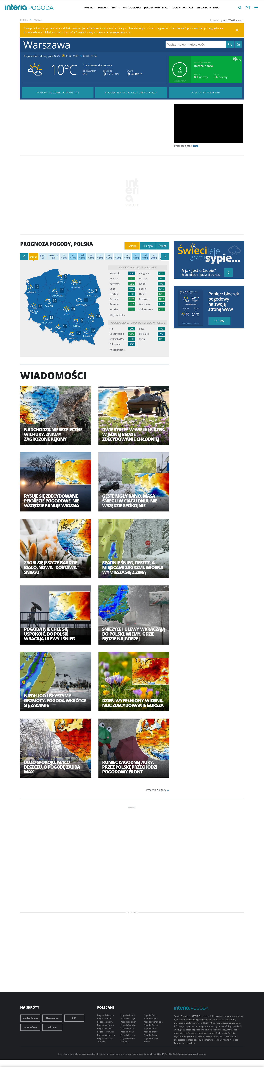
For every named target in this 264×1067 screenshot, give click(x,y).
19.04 (145, 256)
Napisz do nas (30, 1018)
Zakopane (115, 344)
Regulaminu (103, 1053)
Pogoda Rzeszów (105, 1021)
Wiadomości (132, 7)
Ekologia (124, 1041)
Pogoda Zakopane (105, 1015)
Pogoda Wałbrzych (106, 1035)
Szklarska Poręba (117, 339)
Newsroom (52, 1018)
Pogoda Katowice (105, 1031)
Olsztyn (114, 294)
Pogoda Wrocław (128, 1025)
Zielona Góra (146, 309)
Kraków (114, 278)
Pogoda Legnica (127, 1035)
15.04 (109, 256)
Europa (103, 7)
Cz (53, 256)
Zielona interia (208, 7)
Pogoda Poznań (104, 1028)
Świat (116, 7)
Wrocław (114, 309)
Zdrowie (101, 1041)
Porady (147, 1041)
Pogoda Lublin (127, 1028)
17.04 (127, 256)
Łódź (112, 288)
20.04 (154, 256)
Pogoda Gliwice (151, 1038)
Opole (142, 294)
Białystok (115, 273)
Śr (42, 256)
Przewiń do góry (156, 790)
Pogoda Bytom (127, 1038)
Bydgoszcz (145, 273)
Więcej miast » (117, 315)
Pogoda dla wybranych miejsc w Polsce (137, 322)
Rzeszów (143, 299)
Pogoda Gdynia (151, 1018)
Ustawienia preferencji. (120, 1053)
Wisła (142, 339)
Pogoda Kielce (150, 1015)
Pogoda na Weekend (205, 92)
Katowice (115, 283)
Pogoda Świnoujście (153, 1021)
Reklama (52, 1027)
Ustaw (218, 321)
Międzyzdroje (117, 333)
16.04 (118, 256)
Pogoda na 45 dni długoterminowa (131, 92)
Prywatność (137, 1053)
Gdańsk (143, 278)
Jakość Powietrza (156, 7)
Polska (89, 7)
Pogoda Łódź (150, 1028)
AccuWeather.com (233, 20)
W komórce (30, 1027)
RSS (74, 1018)
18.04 (136, 256)
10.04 (64, 256)
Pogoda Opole (150, 1035)
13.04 (91, 256)
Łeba (141, 328)
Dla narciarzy (183, 7)
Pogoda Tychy (127, 1031)
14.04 (100, 256)
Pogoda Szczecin (128, 1021)
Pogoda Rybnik (151, 1031)
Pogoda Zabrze (104, 1018)
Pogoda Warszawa (105, 1025)
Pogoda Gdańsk (127, 1015)
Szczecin (114, 304)
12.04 (82, 256)
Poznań (114, 299)
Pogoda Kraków (151, 1025)
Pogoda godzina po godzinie (57, 92)
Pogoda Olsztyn (127, 1018)
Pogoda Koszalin (105, 1038)
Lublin (142, 288)
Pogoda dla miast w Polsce (137, 267)
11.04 (73, 256)
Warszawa (144, 304)
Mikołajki (144, 333)
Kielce (142, 283)
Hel (111, 328)
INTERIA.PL (162, 1053)
